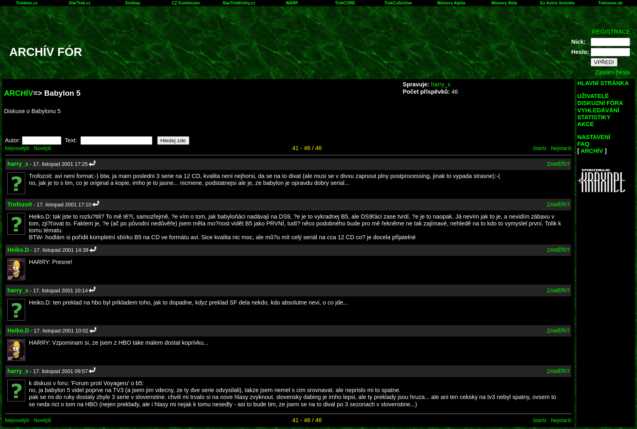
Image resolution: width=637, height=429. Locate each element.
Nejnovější (17, 148)
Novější (42, 148)
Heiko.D (18, 250)
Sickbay (133, 3)
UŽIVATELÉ (593, 96)
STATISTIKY (594, 117)
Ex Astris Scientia (557, 3)
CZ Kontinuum (186, 3)
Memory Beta (504, 3)
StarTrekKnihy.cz (239, 3)
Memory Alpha (451, 3)
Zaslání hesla (612, 72)
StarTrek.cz (79, 3)
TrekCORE (345, 3)
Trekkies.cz (26, 3)
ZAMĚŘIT (558, 164)
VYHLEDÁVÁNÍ (598, 110)
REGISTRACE (611, 31)
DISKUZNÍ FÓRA (600, 103)
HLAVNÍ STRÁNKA (603, 83)
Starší (539, 148)
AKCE (585, 124)
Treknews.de (610, 3)
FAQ (583, 144)
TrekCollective (398, 3)
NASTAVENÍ (593, 137)
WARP (292, 3)
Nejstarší (561, 148)
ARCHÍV (18, 93)
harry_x (441, 84)
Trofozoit (19, 204)
